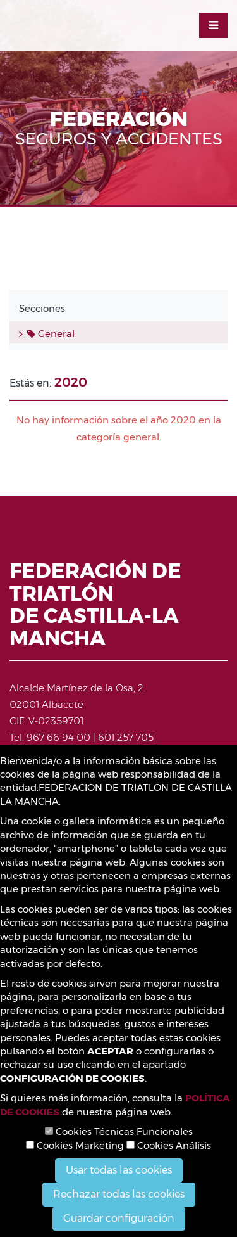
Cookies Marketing (75, 1145)
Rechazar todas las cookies (119, 1194)
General (51, 334)
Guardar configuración (118, 1218)
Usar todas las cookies (119, 1170)
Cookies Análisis (168, 1145)
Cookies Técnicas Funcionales (119, 1131)
